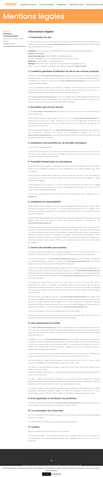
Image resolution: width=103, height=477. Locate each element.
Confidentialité (66, 465)
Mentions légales (81, 66)
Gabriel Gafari (39, 54)
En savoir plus (56, 474)
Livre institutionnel (44, 4)
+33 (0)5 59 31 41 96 (9, 44)
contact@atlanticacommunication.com (14, 46)
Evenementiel (59, 4)
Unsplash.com (32, 197)
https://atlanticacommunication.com (59, 44)
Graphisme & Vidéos (74, 4)
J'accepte (46, 474)
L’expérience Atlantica (26, 4)
